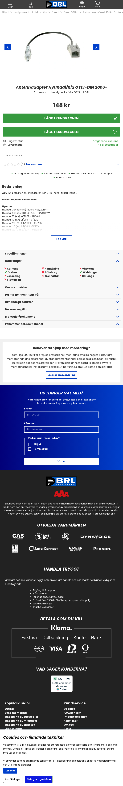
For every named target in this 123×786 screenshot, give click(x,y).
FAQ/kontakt (73, 713)
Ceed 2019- (71, 12)
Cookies (69, 709)
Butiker (9, 709)
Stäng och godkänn (39, 779)
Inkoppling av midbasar (20, 721)
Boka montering (15, 713)
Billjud (5, 12)
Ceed (55, 12)
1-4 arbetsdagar (107, 144)
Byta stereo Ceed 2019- (97, 12)
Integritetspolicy (75, 717)
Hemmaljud (38, 449)
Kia (45, 12)
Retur (67, 729)
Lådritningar (13, 729)
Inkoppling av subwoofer (21, 717)
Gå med (61, 461)
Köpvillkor (71, 721)
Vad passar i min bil (26, 12)
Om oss (69, 725)
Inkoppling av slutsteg (19, 725)
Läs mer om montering (61, 375)
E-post (28, 408)
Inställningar (13, 779)
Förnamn (29, 423)
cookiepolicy (19, 752)
